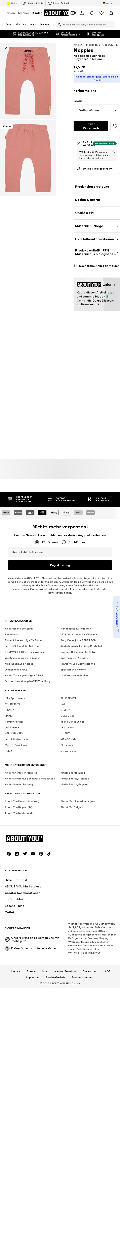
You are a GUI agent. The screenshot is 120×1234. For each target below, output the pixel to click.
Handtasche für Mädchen (76, 625)
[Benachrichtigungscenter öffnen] (91, 12)
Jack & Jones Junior (72, 718)
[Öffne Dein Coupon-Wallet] (72, 12)
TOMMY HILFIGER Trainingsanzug (25, 648)
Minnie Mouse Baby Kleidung (78, 660)
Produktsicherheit (83, 974)
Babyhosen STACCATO (75, 654)
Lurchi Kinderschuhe (17, 735)
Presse (31, 968)
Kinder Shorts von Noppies (21, 769)
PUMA (8, 747)
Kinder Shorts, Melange (75, 775)
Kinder (37, 13)
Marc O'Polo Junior (16, 741)
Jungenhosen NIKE (16, 666)
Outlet (12, 3)
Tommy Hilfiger (14, 718)
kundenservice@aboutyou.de (30, 585)
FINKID (9, 712)
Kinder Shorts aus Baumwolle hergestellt (30, 775)
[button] (97, 109)
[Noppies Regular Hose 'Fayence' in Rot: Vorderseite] (28, 81)
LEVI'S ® (65, 706)
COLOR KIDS (12, 700)
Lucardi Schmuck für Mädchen (22, 642)
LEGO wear (67, 724)
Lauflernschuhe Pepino (74, 672)
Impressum (32, 974)
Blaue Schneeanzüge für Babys (23, 637)
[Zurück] (6, 48)
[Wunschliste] (101, 12)
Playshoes (67, 741)
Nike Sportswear (15, 695)
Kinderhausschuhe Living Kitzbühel (81, 642)
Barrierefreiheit (55, 974)
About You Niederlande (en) (78, 798)
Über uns (15, 968)
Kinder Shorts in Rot (73, 769)
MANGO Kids (68, 735)
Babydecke (11, 631)
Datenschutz (90, 968)
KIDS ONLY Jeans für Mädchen (79, 631)
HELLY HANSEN (14, 730)
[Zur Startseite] (60, 12)
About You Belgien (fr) (18, 804)
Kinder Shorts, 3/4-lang (19, 781)
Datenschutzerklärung (35, 578)
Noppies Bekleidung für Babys (78, 648)
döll (63, 700)
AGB (107, 968)
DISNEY (9, 706)
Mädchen (92, 44)
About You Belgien (72, 804)
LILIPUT (65, 730)
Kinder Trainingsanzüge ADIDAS (24, 672)
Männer (23, 13)
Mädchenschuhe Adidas (19, 660)
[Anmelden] (82, 12)
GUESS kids (67, 712)
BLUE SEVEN (68, 695)
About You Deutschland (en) (22, 798)
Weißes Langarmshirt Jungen (22, 654)
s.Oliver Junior (69, 747)
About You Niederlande (19, 809)
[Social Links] (8, 850)
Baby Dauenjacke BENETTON (78, 637)
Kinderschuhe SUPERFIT (19, 625)
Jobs (44, 968)
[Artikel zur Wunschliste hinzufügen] (115, 124)
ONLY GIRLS (12, 724)
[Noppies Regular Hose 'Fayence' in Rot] (28, 158)
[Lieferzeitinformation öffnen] (114, 150)
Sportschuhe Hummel (73, 666)
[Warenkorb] (111, 12)
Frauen (10, 13)
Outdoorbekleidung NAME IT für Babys (28, 678)
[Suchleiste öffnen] (58, 24)
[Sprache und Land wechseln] (108, 3)
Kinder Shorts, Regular (74, 781)
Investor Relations (65, 968)
